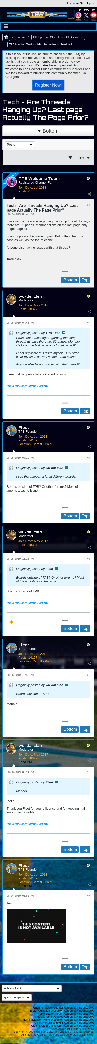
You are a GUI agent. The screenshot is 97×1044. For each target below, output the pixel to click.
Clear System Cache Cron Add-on (52, 1025)
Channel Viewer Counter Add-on (53, 1007)
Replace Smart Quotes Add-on (54, 1016)
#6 (88, 772)
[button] (12, 622)
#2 (88, 323)
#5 (88, 675)
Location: (25, 444)
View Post (64, 332)
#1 (88, 205)
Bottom (48, 131)
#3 (88, 458)
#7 (88, 896)
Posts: (23, 191)
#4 (88, 559)
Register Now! (48, 85)
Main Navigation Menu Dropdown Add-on (48, 1019)
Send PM (25, 195)
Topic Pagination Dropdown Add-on (51, 1010)
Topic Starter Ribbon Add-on (55, 1013)
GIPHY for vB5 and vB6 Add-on (53, 1022)
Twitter (86, 15)
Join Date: (25, 187)
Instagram (78, 15)
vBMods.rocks (85, 1007)
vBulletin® (71, 1028)
